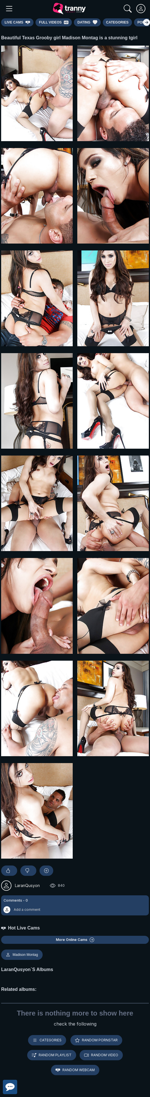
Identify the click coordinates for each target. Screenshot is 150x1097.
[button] (75, 905)
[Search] (128, 8)
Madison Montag (22, 955)
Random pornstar (96, 1040)
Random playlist (52, 1055)
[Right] (146, 22)
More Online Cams (75, 940)
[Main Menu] (9, 8)
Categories (47, 1040)
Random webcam (75, 1070)
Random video (101, 1055)
